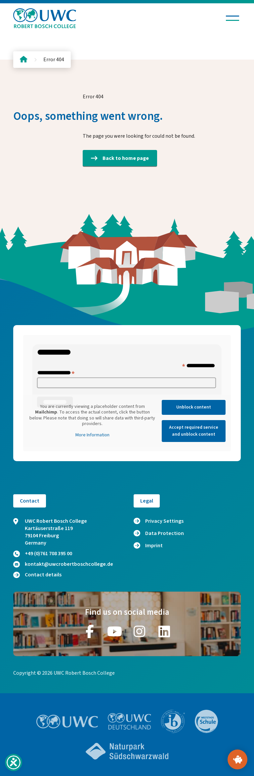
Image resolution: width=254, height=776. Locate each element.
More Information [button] (92, 435)
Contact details (37, 574)
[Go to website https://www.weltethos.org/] (206, 721)
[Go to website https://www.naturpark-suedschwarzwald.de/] (127, 751)
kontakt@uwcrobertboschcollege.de (63, 564)
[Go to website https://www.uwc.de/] (129, 721)
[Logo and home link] (44, 18)
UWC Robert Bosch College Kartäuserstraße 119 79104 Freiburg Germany (50, 532)
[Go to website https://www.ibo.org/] (173, 721)
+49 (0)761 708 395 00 (42, 553)
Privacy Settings (164, 521)
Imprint (154, 545)
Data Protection (164, 533)
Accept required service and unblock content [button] (193, 431)
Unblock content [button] (193, 407)
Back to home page (120, 158)
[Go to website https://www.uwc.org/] (67, 721)
